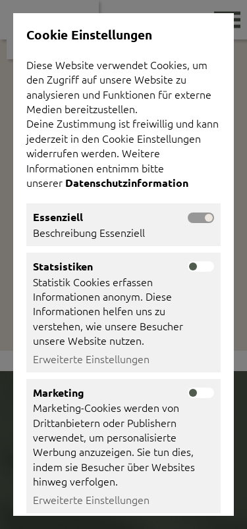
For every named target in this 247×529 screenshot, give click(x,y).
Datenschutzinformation (128, 182)
